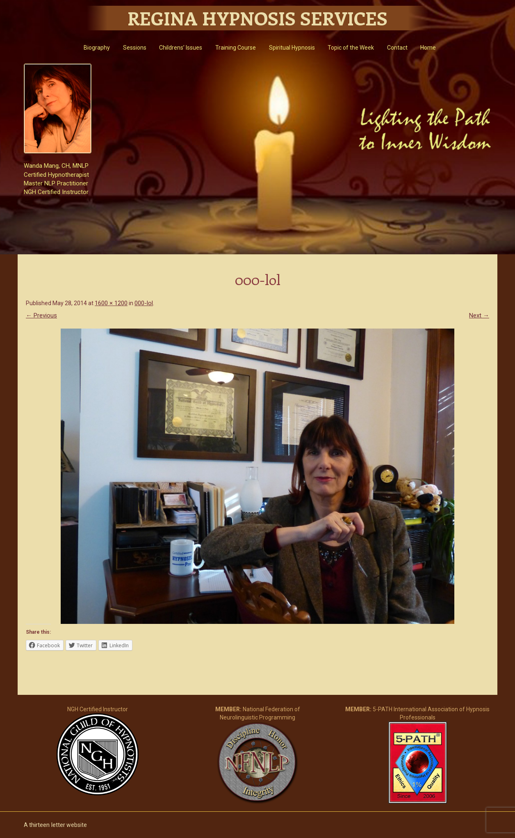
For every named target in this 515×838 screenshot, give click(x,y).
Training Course (235, 47)
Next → (479, 315)
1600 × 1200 (111, 303)
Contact (397, 47)
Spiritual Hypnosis (292, 47)
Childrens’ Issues (180, 47)
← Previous (41, 315)
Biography (97, 47)
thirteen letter (47, 825)
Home (428, 47)
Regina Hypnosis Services (257, 18)
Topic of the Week (351, 47)
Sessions (134, 47)
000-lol (143, 303)
